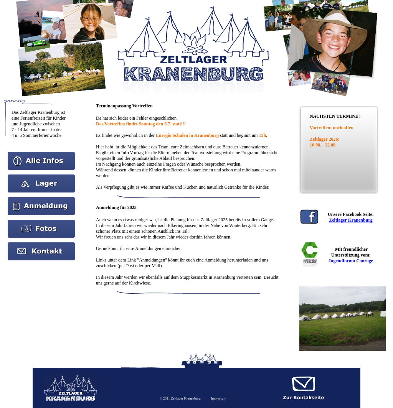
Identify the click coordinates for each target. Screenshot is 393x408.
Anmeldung (41, 199)
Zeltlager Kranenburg (350, 220)
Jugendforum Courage (351, 260)
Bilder (41, 222)
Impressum (218, 398)
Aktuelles (41, 177)
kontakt (41, 245)
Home (41, 154)
